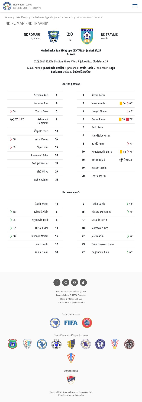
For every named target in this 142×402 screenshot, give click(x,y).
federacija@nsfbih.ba (74, 302)
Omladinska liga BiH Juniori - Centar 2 (52, 17)
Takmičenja (22, 17)
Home (8, 17)
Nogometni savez (22, 6)
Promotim (79, 395)
